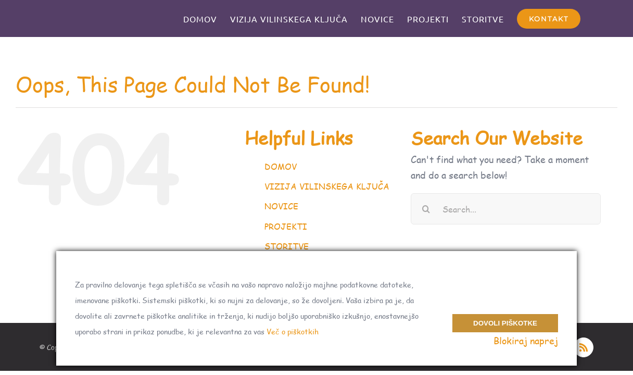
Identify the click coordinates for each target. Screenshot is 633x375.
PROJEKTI (285, 226)
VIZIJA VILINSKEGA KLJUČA (326, 186)
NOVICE (281, 206)
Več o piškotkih (293, 331)
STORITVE (286, 246)
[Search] (426, 208)
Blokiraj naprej (525, 340)
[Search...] (506, 208)
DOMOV (280, 166)
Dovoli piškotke (505, 318)
